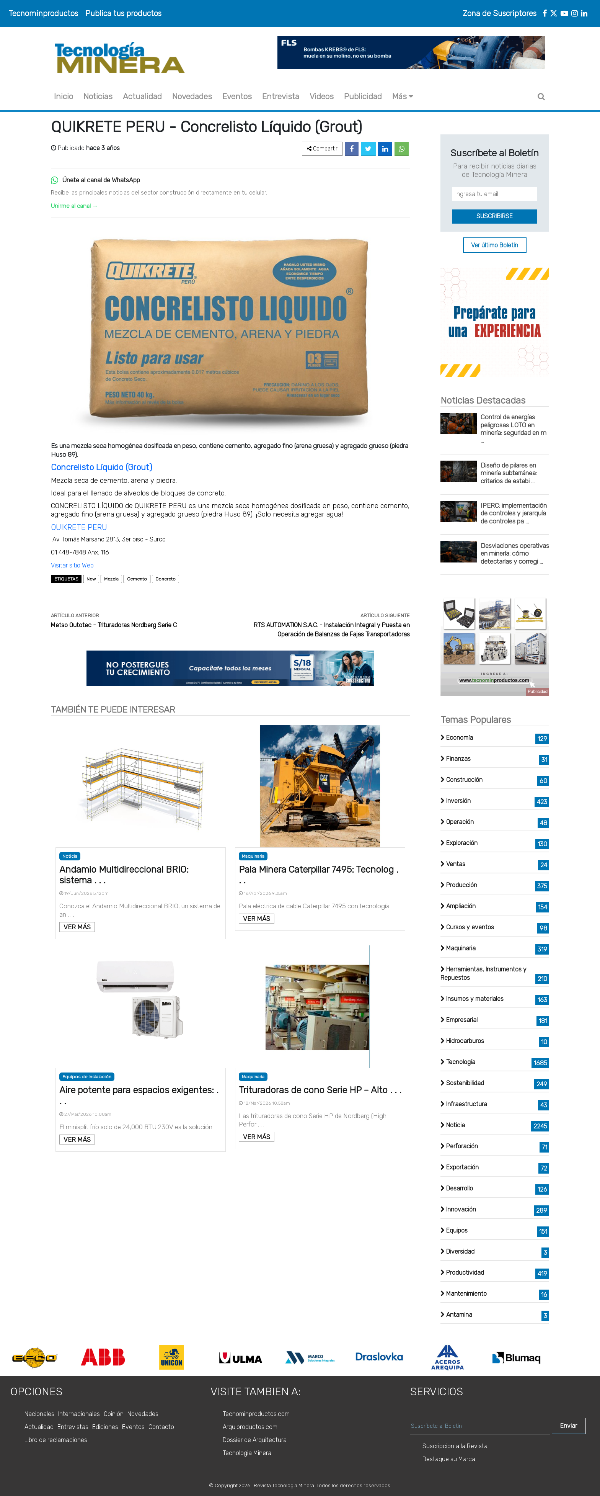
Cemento (137, 579)
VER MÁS (77, 927)
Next (555, 1357)
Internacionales (79, 1414)
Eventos (237, 96)
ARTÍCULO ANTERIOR (75, 615)
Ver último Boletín (494, 245)
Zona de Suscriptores (499, 13)
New (91, 579)
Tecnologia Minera (247, 1453)
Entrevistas (72, 1427)
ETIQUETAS (66, 579)
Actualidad (142, 96)
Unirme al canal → (74, 206)
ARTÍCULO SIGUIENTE (385, 615)
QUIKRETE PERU (79, 527)
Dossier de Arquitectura (255, 1440)
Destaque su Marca (448, 1459)
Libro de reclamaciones (55, 1440)
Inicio (63, 96)
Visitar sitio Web (72, 565)
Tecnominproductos (43, 13)
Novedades (192, 96)
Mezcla (111, 579)
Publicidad (363, 96)
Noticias (97, 96)
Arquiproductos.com (250, 1427)
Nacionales (39, 1414)
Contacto (161, 1427)
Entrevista (280, 96)
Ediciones (105, 1427)
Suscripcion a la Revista (455, 1446)
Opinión (114, 1414)
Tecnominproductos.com (256, 1414)
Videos (322, 96)
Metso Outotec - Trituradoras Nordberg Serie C (114, 625)
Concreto (165, 579)
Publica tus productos (123, 13)
